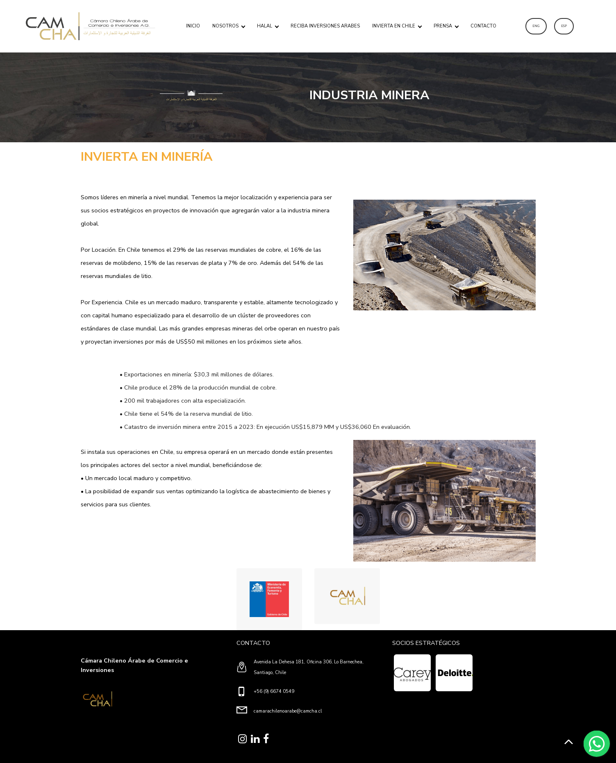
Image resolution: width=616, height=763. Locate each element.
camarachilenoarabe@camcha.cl (288, 711)
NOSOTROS (225, 26)
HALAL (264, 26)
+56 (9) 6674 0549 (274, 691)
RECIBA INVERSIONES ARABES (325, 26)
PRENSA (443, 26)
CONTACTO (483, 26)
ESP (564, 26)
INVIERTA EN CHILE (393, 26)
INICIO (193, 26)
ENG (536, 26)
